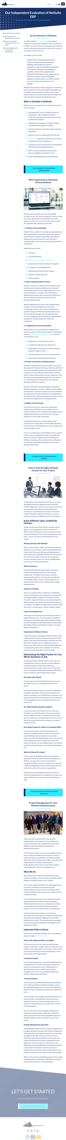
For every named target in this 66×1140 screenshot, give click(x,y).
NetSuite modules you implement (40, 334)
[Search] (50, 4)
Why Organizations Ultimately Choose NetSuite (12, 37)
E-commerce (32, 139)
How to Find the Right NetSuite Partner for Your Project (12, 43)
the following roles (41, 936)
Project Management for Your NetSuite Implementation (11, 49)
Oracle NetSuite (42, 41)
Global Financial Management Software (41, 260)
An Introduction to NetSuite (12, 33)
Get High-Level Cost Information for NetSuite (44, 457)
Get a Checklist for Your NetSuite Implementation (44, 169)
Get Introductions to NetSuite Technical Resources (44, 792)
